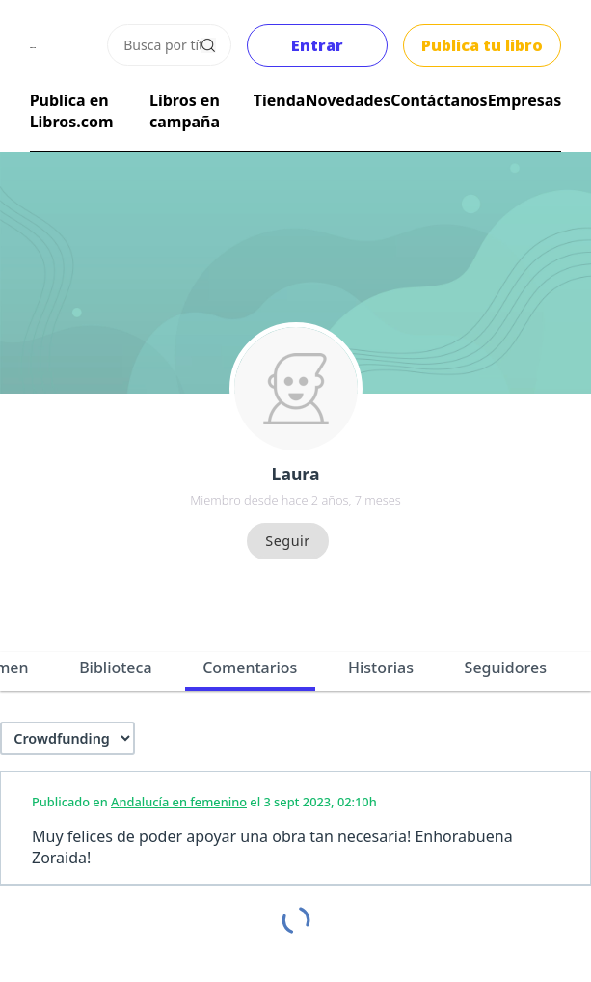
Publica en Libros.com (72, 111)
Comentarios (249, 667)
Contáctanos (438, 100)
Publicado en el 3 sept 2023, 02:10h (204, 801)
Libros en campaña (184, 111)
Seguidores (506, 667)
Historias (381, 667)
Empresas (525, 100)
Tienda (280, 100)
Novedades (347, 100)
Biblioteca (115, 667)
